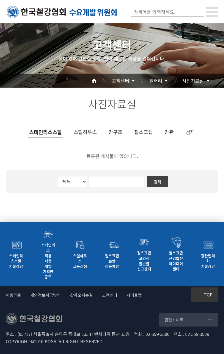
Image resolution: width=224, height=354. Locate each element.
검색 (199, 12)
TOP (208, 295)
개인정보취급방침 (45, 295)
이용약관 (13, 295)
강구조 (115, 132)
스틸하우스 (85, 132)
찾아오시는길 (81, 295)
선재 (190, 132)
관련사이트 (173, 320)
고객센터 (120, 80)
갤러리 (155, 80)
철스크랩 (143, 132)
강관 (169, 132)
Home (101, 81)
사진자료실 (193, 80)
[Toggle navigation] (212, 12)
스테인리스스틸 (45, 132)
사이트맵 (134, 295)
